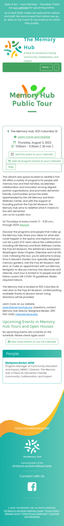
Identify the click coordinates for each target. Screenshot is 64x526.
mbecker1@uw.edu (26, 314)
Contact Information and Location (32, 428)
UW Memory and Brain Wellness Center (32, 466)
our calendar (21, 7)
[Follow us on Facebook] (32, 486)
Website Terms (12, 513)
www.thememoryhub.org (17, 307)
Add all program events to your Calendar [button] (34, 161)
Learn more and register (34, 137)
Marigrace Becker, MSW (19, 362)
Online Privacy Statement (34, 513)
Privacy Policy (52, 510)
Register (24, 225)
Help (10, 167)
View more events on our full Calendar (32, 341)
